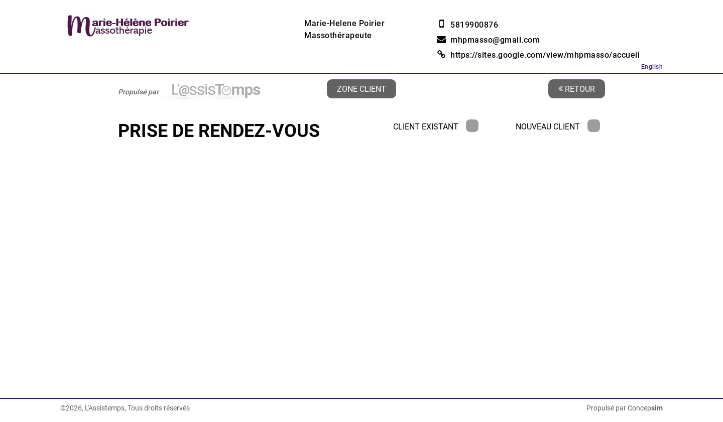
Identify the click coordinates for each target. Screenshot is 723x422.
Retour (576, 88)
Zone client (361, 88)
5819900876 (474, 25)
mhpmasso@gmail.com (495, 40)
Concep (645, 408)
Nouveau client (558, 126)
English (652, 66)
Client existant (435, 126)
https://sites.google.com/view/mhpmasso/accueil (545, 55)
